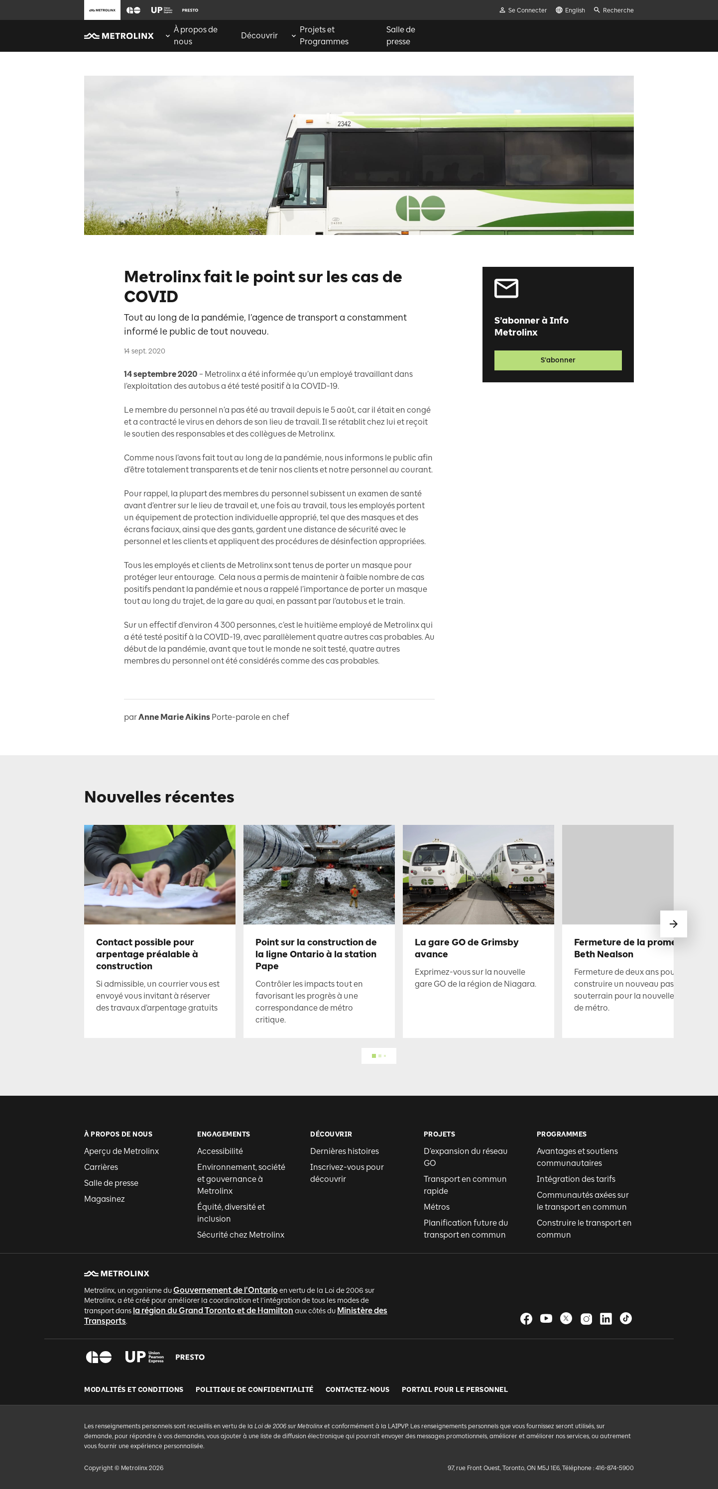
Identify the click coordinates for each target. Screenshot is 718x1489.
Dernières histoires (344, 1151)
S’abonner (558, 360)
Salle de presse (111, 1183)
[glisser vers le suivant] (673, 924)
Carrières (101, 1167)
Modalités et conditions (134, 1390)
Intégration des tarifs (576, 1179)
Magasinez (104, 1199)
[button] (133, 10)
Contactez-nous (358, 1390)
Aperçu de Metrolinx (121, 1151)
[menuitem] (196, 36)
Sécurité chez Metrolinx (240, 1235)
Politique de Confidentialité (255, 1390)
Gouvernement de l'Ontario (225, 1290)
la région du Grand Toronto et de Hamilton (213, 1310)
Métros (437, 1207)
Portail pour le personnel (455, 1390)
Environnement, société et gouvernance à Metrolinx (241, 1179)
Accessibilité (220, 1151)
